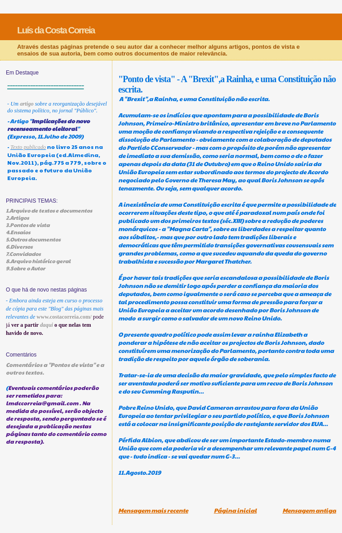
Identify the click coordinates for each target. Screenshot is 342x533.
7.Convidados (23, 253)
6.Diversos (19, 246)
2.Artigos (17, 217)
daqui (46, 325)
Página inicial (235, 510)
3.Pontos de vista (28, 224)
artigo (26, 104)
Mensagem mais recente (153, 510)
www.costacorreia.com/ (64, 317)
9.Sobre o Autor (25, 268)
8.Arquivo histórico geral (38, 260)
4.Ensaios (18, 232)
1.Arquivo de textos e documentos (49, 210)
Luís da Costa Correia (56, 30)
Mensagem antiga (309, 510)
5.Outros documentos (33, 239)
